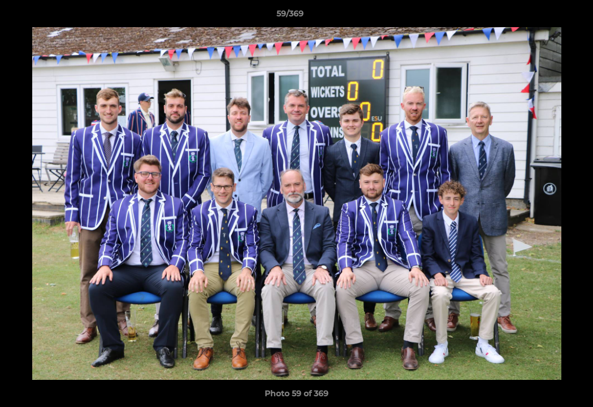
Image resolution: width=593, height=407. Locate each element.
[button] (545, 16)
